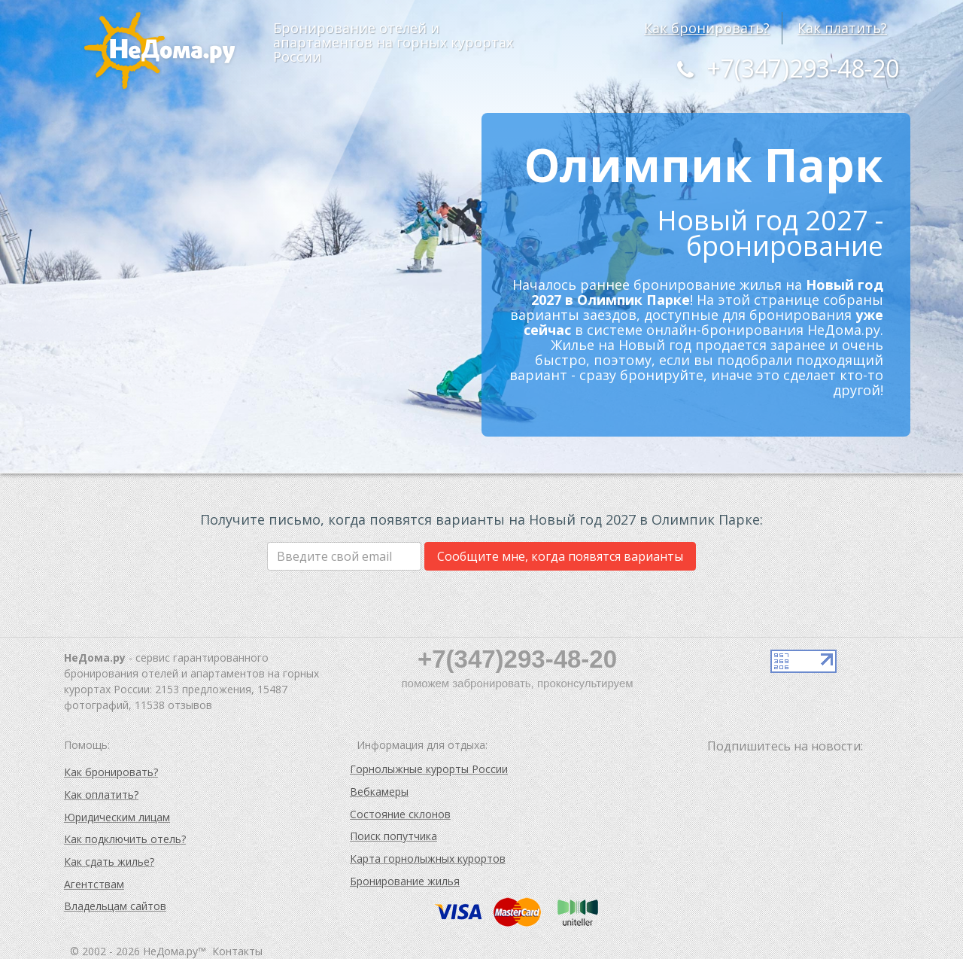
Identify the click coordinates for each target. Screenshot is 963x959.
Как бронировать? (707, 28)
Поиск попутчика (393, 836)
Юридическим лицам (117, 817)
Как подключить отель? (125, 839)
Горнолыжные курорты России (429, 769)
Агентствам (94, 884)
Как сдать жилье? (109, 861)
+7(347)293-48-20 (785, 68)
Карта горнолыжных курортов (428, 858)
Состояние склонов (400, 814)
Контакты (237, 951)
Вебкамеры (379, 791)
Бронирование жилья (405, 881)
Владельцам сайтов (115, 906)
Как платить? (842, 28)
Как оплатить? (101, 794)
